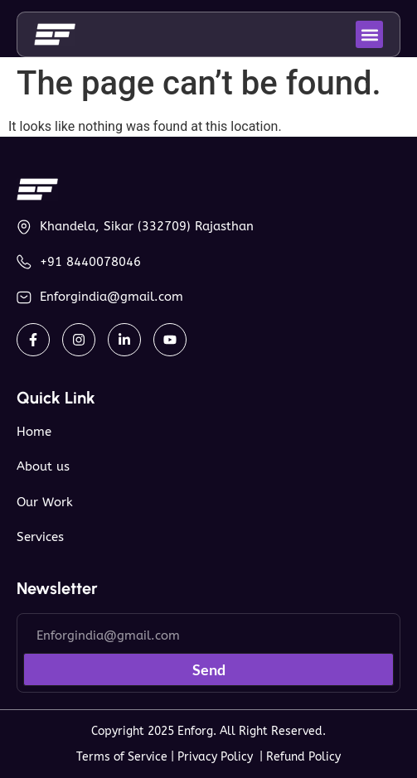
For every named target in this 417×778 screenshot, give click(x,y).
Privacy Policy (218, 757)
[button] (369, 34)
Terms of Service (121, 757)
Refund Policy (303, 757)
